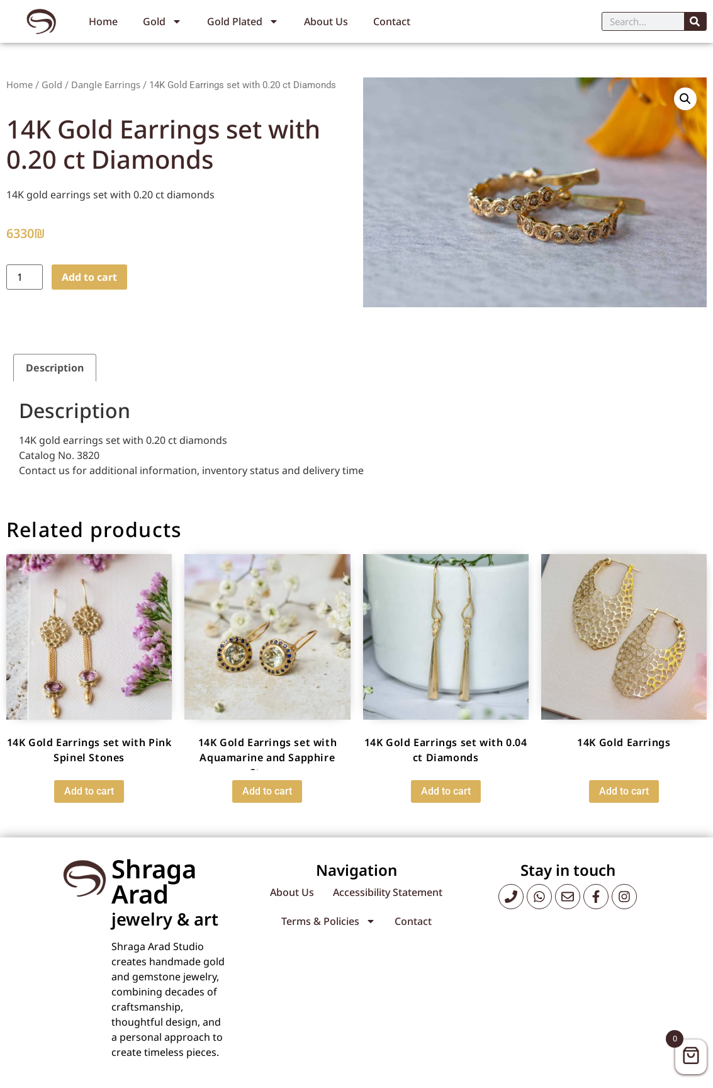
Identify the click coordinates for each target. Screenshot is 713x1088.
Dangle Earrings (105, 84)
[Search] (695, 21)
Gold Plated (243, 21)
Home (103, 21)
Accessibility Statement (387, 892)
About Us (326, 21)
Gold (162, 21)
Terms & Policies (328, 921)
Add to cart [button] (89, 791)
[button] (685, 99)
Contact (391, 21)
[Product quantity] (24, 277)
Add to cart (89, 277)
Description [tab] (55, 368)
